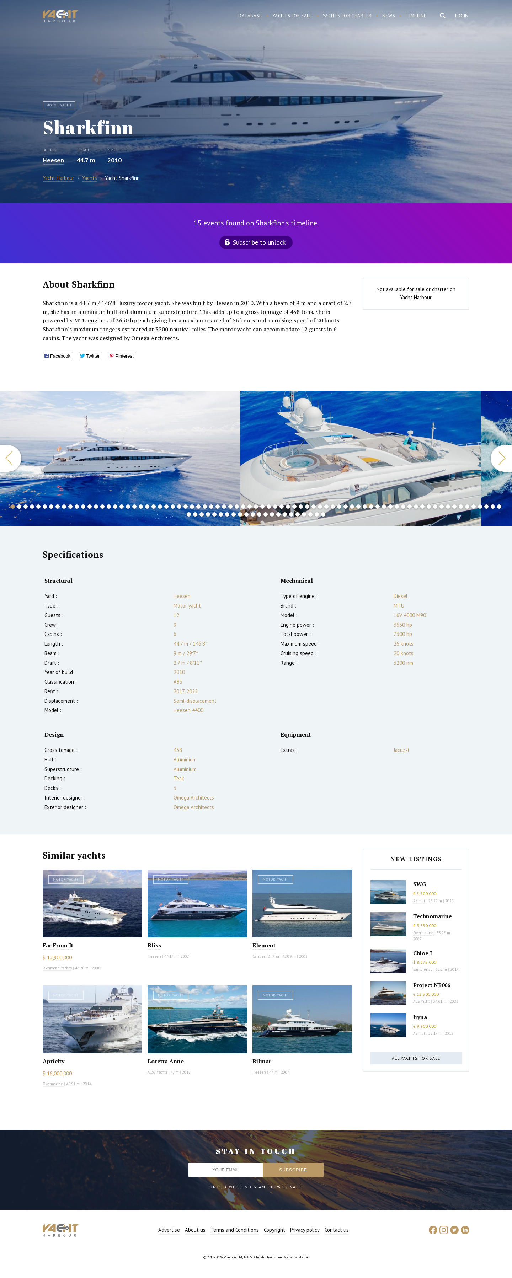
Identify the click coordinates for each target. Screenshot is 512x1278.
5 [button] (38, 506)
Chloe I (422, 953)
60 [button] (390, 506)
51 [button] (333, 506)
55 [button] (358, 506)
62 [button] (403, 506)
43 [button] (281, 506)
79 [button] (195, 514)
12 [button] (83, 506)
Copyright (274, 1229)
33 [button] (217, 506)
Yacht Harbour (60, 17)
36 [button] (237, 506)
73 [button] (473, 506)
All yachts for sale (416, 1058)
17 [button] (115, 506)
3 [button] (25, 506)
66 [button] (429, 506)
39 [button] (256, 506)
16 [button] (109, 506)
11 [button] (77, 506)
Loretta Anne (166, 1061)
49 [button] (320, 506)
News (388, 16)
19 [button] (128, 506)
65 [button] (422, 506)
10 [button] (70, 506)
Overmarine (53, 1083)
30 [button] (198, 506)
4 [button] (32, 506)
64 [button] (416, 506)
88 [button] (253, 514)
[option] (360, 458)
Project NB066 (431, 985)
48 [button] (313, 506)
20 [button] (134, 506)
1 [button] (13, 506)
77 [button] (499, 506)
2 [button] (19, 506)
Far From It (58, 945)
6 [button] (45, 506)
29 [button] (192, 506)
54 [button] (352, 506)
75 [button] (486, 506)
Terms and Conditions (234, 1229)
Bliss (154, 945)
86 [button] (240, 514)
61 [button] (397, 506)
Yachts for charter (347, 16)
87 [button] (246, 514)
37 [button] (243, 506)
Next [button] (501, 458)
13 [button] (89, 506)
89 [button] (259, 514)
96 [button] (304, 514)
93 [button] (285, 514)
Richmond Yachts (57, 968)
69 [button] (448, 506)
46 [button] (301, 506)
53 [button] (345, 506)
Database (250, 16)
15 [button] (102, 506)
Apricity (53, 1061)
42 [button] (275, 506)
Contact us (337, 1229)
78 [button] (189, 514)
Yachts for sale (292, 16)
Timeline (416, 16)
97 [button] (310, 514)
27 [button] (179, 506)
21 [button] (141, 506)
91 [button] (272, 514)
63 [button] (409, 506)
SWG (419, 884)
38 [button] (249, 506)
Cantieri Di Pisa (265, 956)
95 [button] (297, 514)
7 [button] (51, 506)
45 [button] (294, 506)
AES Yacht (421, 1001)
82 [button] (214, 514)
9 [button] (64, 506)
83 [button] (221, 514)
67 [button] (435, 506)
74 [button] (480, 506)
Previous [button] (10, 458)
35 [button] (230, 506)
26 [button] (173, 506)
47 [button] (307, 506)
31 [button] (205, 506)
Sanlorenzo (422, 969)
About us (195, 1229)
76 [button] (493, 506)
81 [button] (208, 514)
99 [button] (323, 514)
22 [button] (147, 506)
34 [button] (224, 506)
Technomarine (432, 916)
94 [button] (291, 514)
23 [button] (153, 506)
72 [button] (467, 506)
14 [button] (96, 506)
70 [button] (454, 506)
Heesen (53, 160)
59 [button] (384, 506)
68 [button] (441, 506)
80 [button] (201, 514)
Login (462, 16)
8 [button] (57, 506)
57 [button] (371, 506)
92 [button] (278, 514)
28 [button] (185, 506)
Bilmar (261, 1061)
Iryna (420, 1017)
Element (264, 945)
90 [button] (265, 514)
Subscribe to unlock (259, 242)
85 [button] (233, 514)
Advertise (169, 1229)
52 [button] (339, 506)
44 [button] (288, 506)
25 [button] (166, 506)
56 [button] (365, 506)
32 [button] (211, 506)
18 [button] (121, 506)
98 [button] (317, 514)
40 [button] (262, 506)
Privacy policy (305, 1229)
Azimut (419, 900)
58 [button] (377, 506)
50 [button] (326, 506)
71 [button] (461, 506)
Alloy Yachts (157, 1072)
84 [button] (227, 514)
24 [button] (160, 506)
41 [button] (269, 506)
